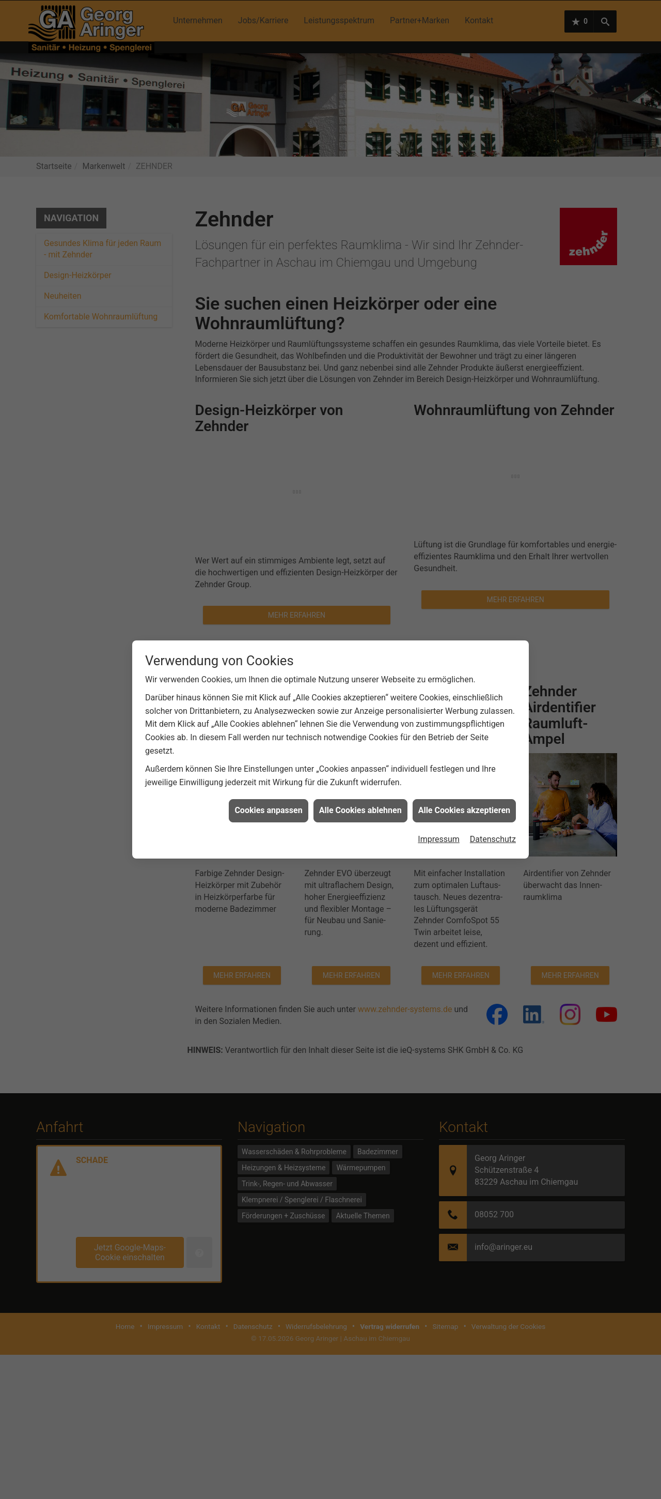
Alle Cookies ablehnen (360, 801)
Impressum (439, 830)
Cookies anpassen (268, 801)
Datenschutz (493, 830)
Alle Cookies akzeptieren (464, 801)
